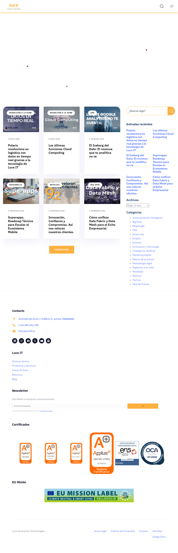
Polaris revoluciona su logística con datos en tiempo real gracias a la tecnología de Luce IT (136, 143)
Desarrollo (15, 188)
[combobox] (146, 114)
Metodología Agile (142, 266)
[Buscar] (171, 114)
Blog (14, 382)
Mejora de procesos (143, 262)
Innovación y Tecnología (146, 250)
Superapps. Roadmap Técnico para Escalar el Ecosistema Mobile (161, 167)
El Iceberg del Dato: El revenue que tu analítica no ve (137, 163)
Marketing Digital (142, 258)
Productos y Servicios (24, 369)
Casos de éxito (20, 373)
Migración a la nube (20, 116)
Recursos (17, 378)
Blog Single (138, 229)
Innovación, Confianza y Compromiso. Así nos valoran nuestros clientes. (137, 189)
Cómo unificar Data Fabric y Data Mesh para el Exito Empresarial (163, 187)
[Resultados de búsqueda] (146, 120)
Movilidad (138, 275)
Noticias (55, 188)
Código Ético (159, 540)
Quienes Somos (20, 364)
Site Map (157, 534)
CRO (92, 116)
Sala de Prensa (141, 287)
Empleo (137, 241)
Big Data (95, 188)
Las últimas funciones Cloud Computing (163, 137)
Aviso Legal (100, 534)
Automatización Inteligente (148, 221)
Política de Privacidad (123, 534)
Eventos (137, 246)
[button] (162, 6)
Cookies (143, 534)
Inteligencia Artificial (144, 254)
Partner (137, 283)
